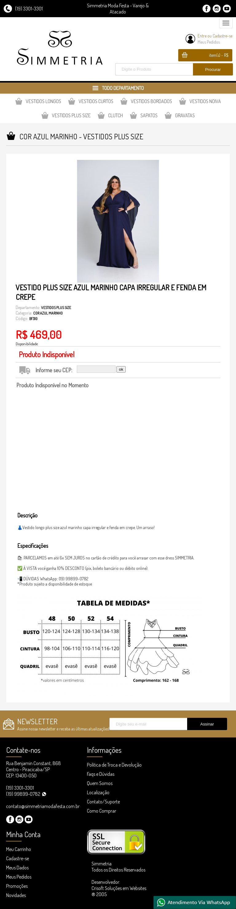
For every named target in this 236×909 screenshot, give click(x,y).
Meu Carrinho (18, 849)
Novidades (16, 895)
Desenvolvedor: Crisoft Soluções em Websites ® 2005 (119, 888)
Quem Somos (99, 783)
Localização (98, 792)
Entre (202, 35)
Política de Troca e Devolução (114, 765)
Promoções (17, 886)
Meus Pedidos (209, 41)
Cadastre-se (222, 35)
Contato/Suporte (103, 802)
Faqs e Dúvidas (100, 774)
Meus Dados (17, 868)
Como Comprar (101, 811)
